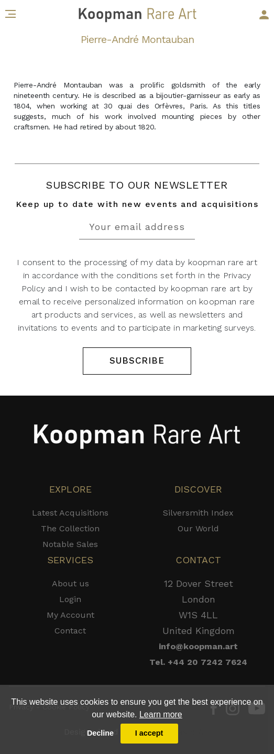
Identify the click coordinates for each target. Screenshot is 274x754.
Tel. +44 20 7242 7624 (198, 662)
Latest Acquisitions (70, 513)
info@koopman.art (198, 646)
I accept (149, 733)
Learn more (160, 714)
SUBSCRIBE (136, 360)
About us (70, 583)
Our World (198, 528)
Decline (100, 733)
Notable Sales (70, 544)
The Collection (70, 528)
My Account (70, 615)
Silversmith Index (198, 513)
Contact (70, 631)
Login (70, 599)
